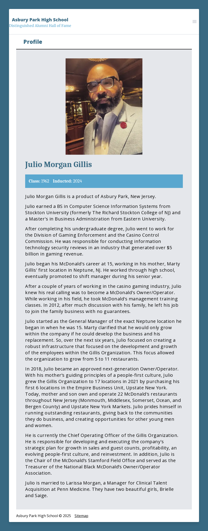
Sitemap (81, 515)
